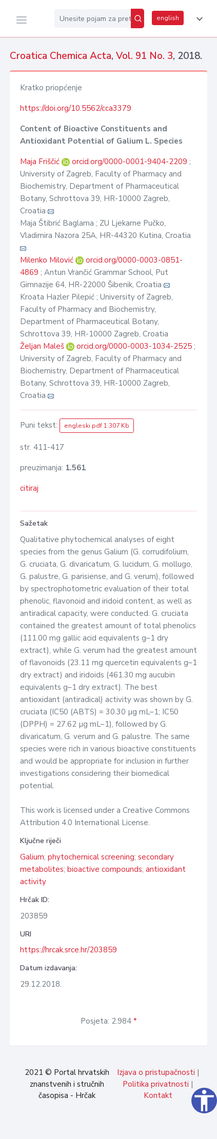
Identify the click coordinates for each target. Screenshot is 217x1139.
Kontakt (158, 1095)
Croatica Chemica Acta (60, 56)
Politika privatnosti (156, 1084)
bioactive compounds (104, 869)
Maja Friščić (41, 161)
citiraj (29, 488)
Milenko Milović (47, 260)
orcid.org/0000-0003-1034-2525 (134, 346)
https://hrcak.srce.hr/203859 (68, 950)
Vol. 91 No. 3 (144, 56)
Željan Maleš (43, 346)
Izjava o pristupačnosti (156, 1072)
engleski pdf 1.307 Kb (96, 426)
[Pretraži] (137, 18)
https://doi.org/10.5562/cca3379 (75, 108)
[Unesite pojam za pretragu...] (92, 18)
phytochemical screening (91, 857)
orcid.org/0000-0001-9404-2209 (129, 161)
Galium (32, 857)
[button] (197, 19)
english (167, 18)
